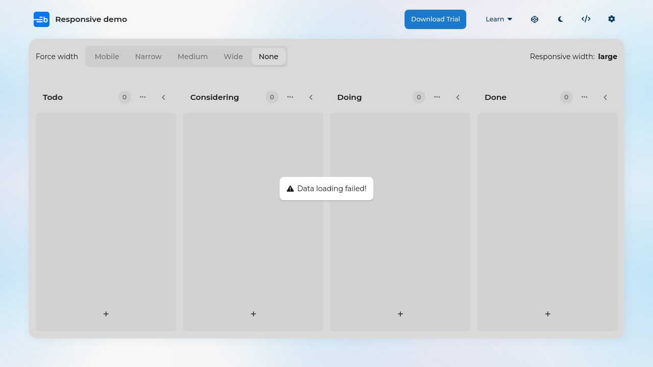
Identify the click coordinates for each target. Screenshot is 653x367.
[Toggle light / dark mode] (560, 19)
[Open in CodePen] (534, 19)
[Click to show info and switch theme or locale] (611, 19)
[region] (326, 188)
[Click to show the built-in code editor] (586, 19)
